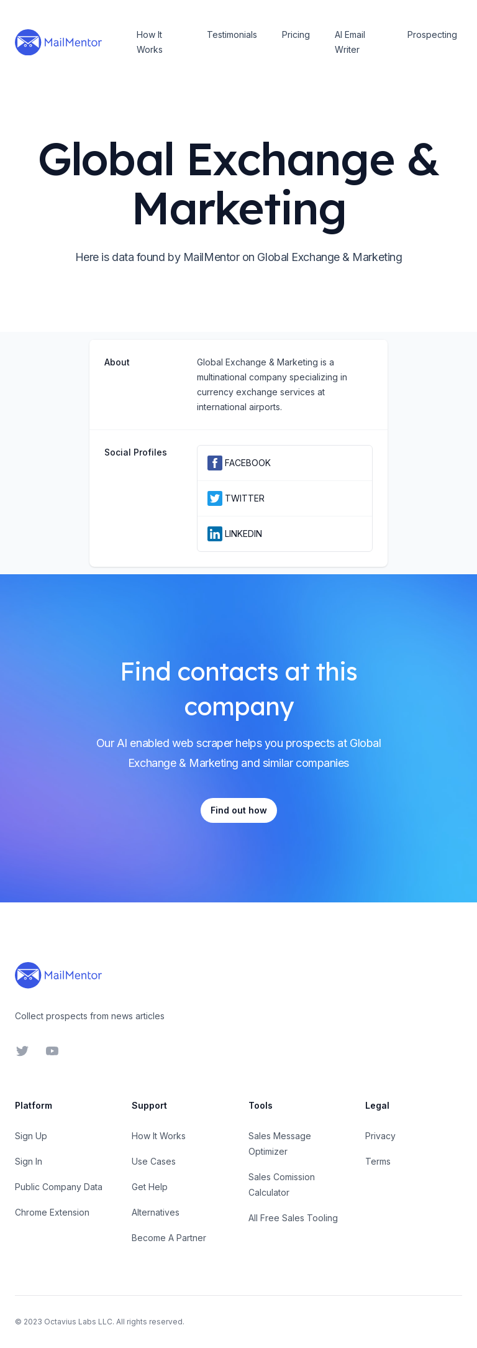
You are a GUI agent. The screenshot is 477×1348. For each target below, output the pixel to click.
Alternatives (155, 1212)
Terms (378, 1161)
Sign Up (31, 1135)
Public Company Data (58, 1186)
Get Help (150, 1186)
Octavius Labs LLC (78, 1321)
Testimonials (232, 34)
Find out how (239, 810)
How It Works (150, 42)
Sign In (28, 1161)
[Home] (58, 42)
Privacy (380, 1135)
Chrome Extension (52, 1212)
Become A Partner (169, 1237)
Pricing (296, 34)
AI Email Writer (350, 42)
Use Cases (154, 1161)
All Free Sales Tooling (293, 1218)
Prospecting (432, 34)
